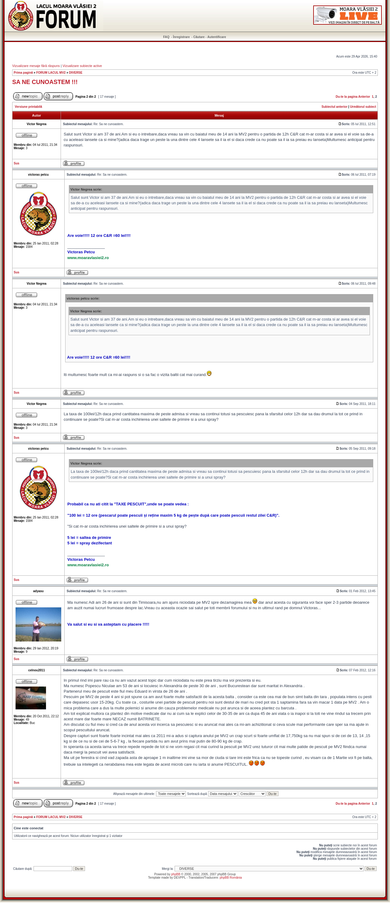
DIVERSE (76, 72)
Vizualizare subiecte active (82, 66)
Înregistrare (181, 37)
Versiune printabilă (28, 106)
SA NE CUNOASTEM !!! (45, 82)
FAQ (166, 37)
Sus (16, 163)
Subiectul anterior (334, 106)
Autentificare (216, 37)
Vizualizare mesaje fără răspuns (36, 66)
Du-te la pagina (347, 96)
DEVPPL (180, 877)
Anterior (364, 96)
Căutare (198, 37)
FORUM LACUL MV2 (51, 72)
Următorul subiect (363, 106)
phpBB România (231, 877)
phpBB (175, 874)
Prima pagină (23, 72)
